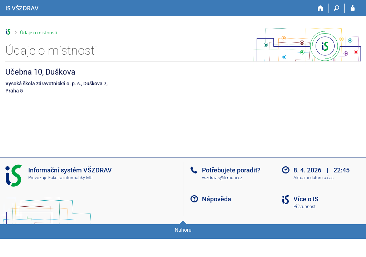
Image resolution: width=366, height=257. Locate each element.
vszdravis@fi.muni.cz (222, 177)
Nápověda (216, 199)
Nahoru (183, 230)
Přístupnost (304, 206)
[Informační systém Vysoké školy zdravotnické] (22, 8)
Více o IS (305, 199)
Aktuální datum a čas (313, 177)
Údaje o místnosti (38, 32)
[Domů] (320, 8)
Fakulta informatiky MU (70, 177)
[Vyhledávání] (336, 8)
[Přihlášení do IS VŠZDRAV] (353, 8)
